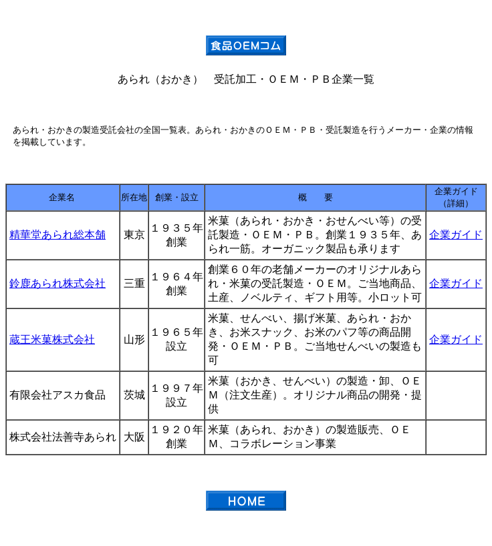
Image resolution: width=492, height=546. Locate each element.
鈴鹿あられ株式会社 (57, 283)
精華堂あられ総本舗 (57, 234)
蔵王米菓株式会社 (52, 339)
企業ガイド (456, 234)
